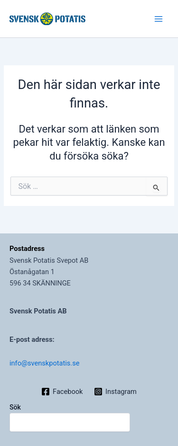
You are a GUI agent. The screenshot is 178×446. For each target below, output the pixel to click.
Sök (15, 407)
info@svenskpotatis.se (44, 363)
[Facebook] (61, 391)
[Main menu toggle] (159, 19)
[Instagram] (115, 391)
